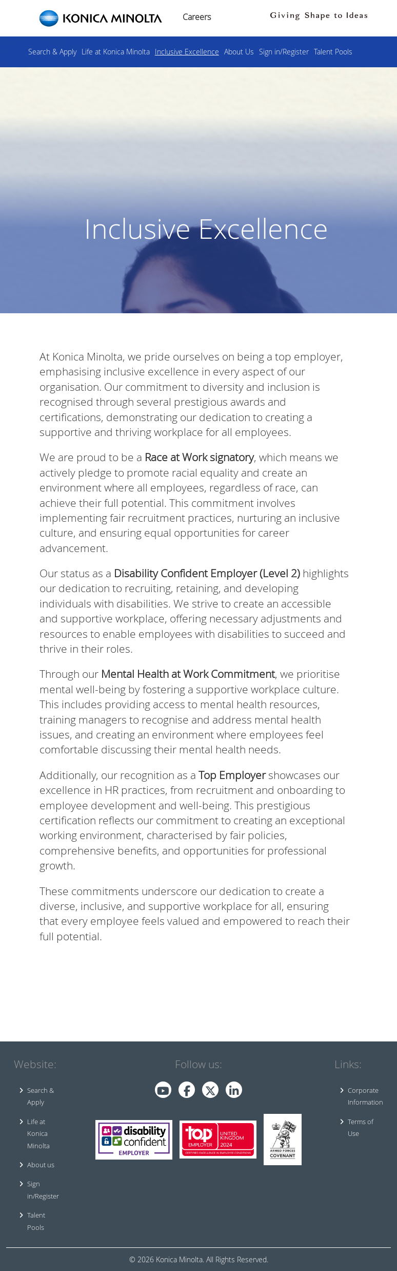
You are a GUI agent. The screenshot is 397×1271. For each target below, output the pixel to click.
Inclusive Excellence (187, 51)
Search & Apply (52, 51)
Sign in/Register (284, 51)
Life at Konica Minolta (116, 51)
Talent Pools (333, 51)
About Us (239, 51)
